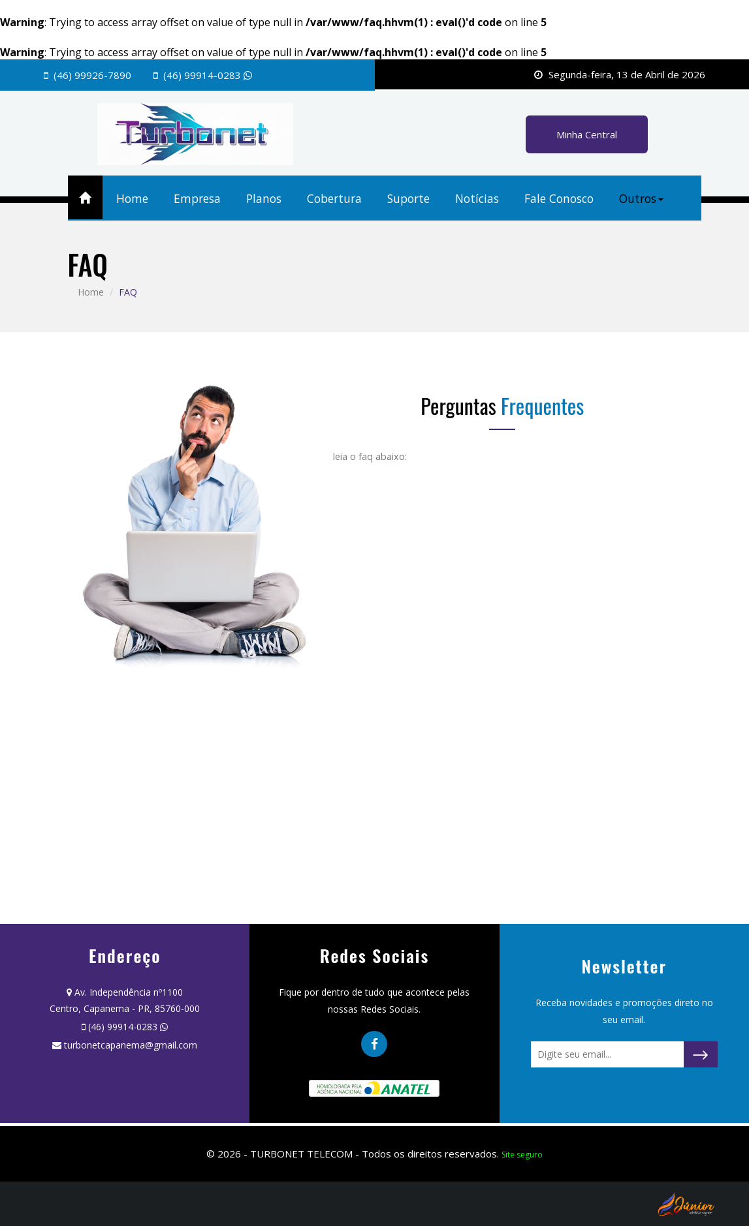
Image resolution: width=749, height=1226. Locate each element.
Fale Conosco (559, 198)
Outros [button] (641, 198)
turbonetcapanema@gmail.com (130, 1045)
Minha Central (586, 134)
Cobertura (334, 198)
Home (132, 198)
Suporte (408, 198)
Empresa (197, 198)
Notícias (477, 198)
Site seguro (522, 1154)
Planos (263, 198)
